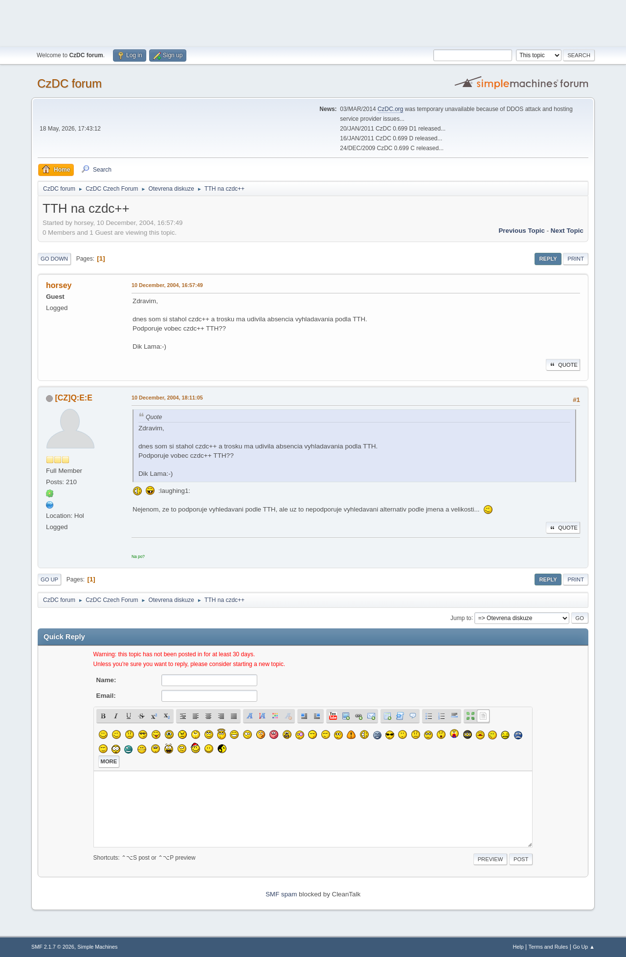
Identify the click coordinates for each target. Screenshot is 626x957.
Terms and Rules (548, 947)
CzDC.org (390, 109)
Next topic (567, 230)
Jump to (460, 617)
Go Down (54, 259)
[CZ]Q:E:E (73, 398)
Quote (563, 365)
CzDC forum (69, 83)
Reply (548, 259)
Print (575, 259)
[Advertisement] (313, 22)
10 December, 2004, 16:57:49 (167, 285)
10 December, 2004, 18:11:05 (167, 398)
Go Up (49, 579)
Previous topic (521, 230)
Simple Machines (97, 947)
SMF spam (281, 894)
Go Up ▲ (584, 947)
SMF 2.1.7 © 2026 (52, 947)
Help (518, 947)
